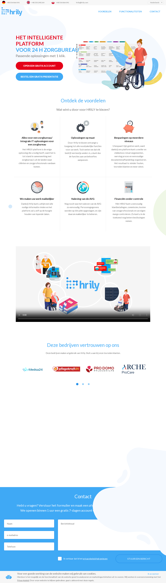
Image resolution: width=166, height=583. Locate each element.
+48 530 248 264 (37, 2)
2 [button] (83, 384)
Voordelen (104, 11)
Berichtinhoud (67, 523)
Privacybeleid (23, 580)
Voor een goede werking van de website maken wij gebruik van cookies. (56, 573)
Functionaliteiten (130, 11)
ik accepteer (153, 574)
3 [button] (88, 384)
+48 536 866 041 (13, 2)
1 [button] (77, 384)
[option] (32, 369)
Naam (9, 523)
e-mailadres (12, 535)
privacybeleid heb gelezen (95, 558)
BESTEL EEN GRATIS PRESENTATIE (39, 76)
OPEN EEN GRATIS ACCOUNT (39, 65)
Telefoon (11, 546)
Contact (155, 11)
